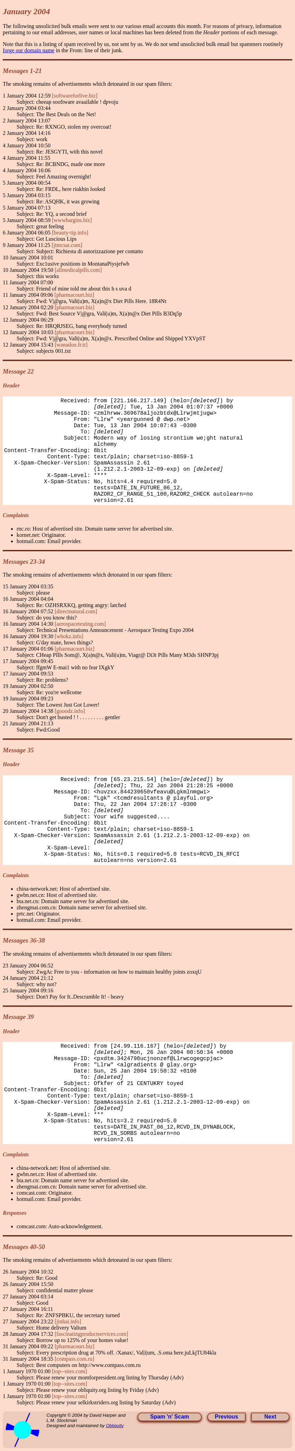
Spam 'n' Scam (169, 1417)
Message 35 (18, 750)
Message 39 (18, 1016)
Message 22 (18, 371)
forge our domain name (28, 50)
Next (270, 1417)
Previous (226, 1417)
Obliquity (115, 1425)
